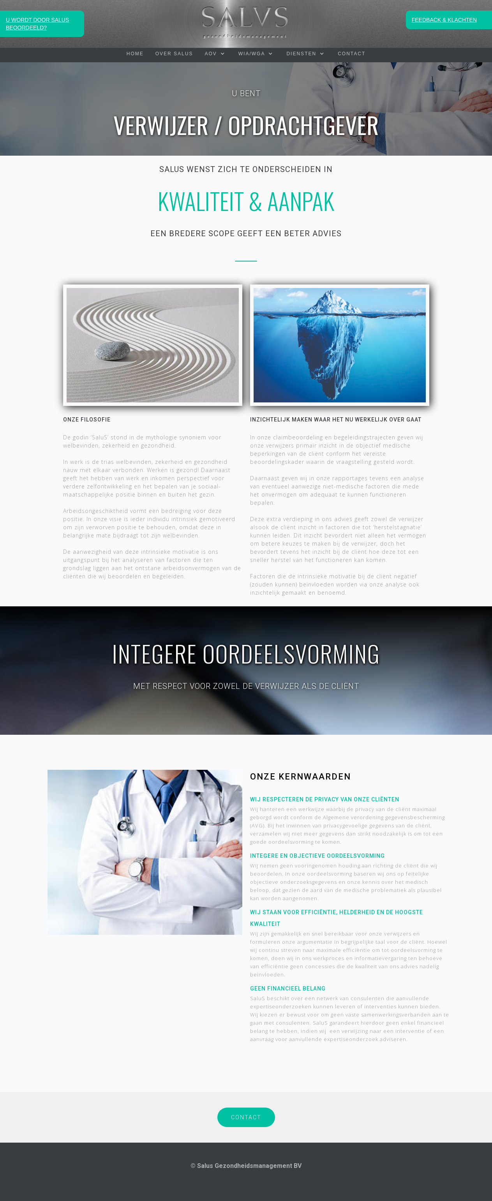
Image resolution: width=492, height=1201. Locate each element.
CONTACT (246, 1117)
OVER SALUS (174, 53)
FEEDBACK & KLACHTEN (444, 20)
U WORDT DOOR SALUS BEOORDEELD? (37, 24)
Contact (351, 53)
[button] (215, 53)
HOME (135, 53)
